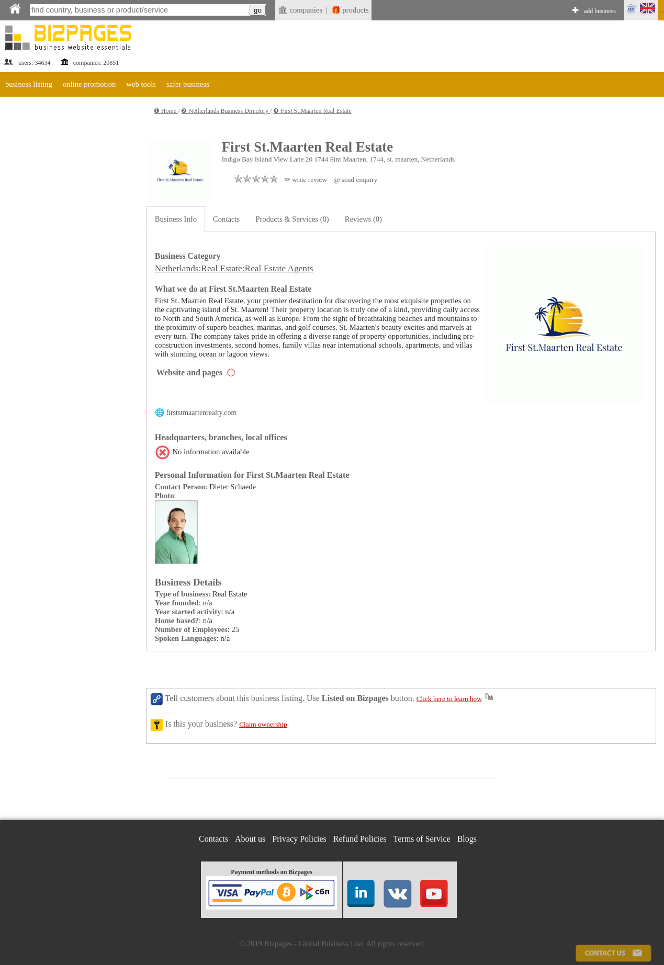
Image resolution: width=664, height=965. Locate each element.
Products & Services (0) (292, 219)
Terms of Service (422, 838)
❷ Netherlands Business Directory (225, 110)
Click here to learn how (449, 699)
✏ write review (306, 179)
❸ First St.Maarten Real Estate (312, 110)
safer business (187, 84)
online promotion (89, 84)
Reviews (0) (363, 219)
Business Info (176, 219)
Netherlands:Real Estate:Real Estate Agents (234, 268)
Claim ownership (263, 724)
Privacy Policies (299, 838)
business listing (28, 84)
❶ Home (166, 110)
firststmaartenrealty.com (201, 413)
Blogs (467, 838)
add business (600, 11)
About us (250, 838)
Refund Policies (360, 838)
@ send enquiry (355, 179)
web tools (141, 84)
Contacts (226, 219)
